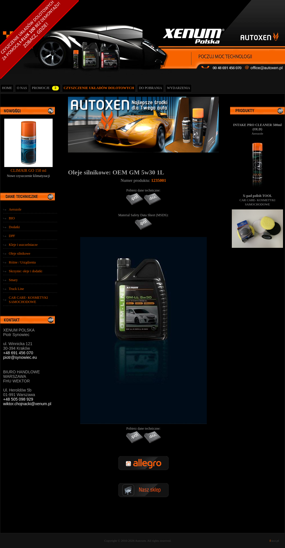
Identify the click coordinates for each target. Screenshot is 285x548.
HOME (7, 88)
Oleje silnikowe (19, 254)
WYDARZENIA (178, 88)
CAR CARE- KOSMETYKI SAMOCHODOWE (28, 300)
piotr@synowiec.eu (20, 357)
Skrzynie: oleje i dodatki (25, 271)
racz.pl (274, 540)
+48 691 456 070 (18, 353)
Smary (13, 280)
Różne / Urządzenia (22, 262)
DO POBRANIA (150, 88)
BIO (12, 218)
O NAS (22, 88)
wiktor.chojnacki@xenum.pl (27, 403)
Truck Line (16, 289)
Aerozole (15, 209)
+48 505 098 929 (18, 399)
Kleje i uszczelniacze (23, 245)
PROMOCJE (45, 88)
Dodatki (14, 227)
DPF (12, 236)
